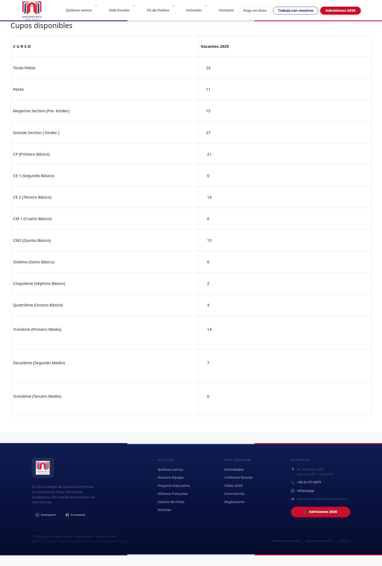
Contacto (226, 10)
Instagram (46, 515)
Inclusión (199, 10)
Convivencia (234, 494)
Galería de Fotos (171, 502)
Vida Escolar (125, 10)
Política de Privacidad (286, 541)
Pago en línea (255, 10)
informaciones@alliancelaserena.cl (322, 499)
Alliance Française (173, 494)
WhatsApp (305, 491)
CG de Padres (163, 10)
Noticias (164, 510)
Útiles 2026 (233, 486)
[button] (97, 10)
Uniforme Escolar (238, 477)
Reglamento (234, 502)
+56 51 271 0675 (309, 482)
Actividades (234, 469)
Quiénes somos (84, 10)
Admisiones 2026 (340, 10)
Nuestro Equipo (171, 477)
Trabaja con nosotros (295, 10)
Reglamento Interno (319, 541)
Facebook (75, 515)
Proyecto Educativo (174, 486)
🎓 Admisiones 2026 (320, 512)
